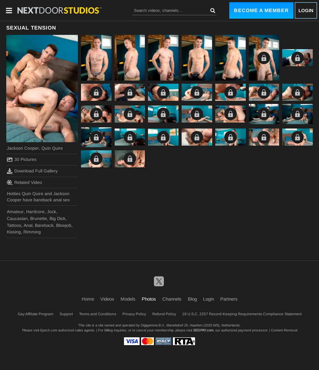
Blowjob (63, 225)
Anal (28, 225)
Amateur (15, 211)
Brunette (38, 218)
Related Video (24, 182)
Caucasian (17, 218)
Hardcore (35, 211)
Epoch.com (48, 330)
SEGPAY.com (203, 330)
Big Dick (57, 218)
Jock (51, 211)
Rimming (32, 231)
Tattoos (14, 225)
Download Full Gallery (32, 171)
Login (305, 10)
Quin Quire (52, 148)
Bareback (44, 225)
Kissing (14, 231)
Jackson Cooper (23, 148)
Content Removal (284, 330)
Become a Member (261, 10)
